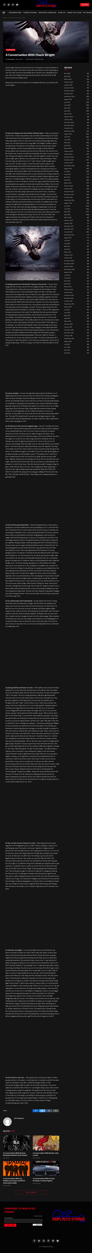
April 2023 (67, 180)
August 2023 (68, 168)
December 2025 (69, 88)
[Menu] (4, 13)
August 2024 (68, 134)
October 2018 (68, 335)
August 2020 (68, 272)
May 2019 (67, 315)
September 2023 (69, 165)
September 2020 (69, 269)
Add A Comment (31, 1192)
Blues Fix (62, 13)
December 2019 (69, 295)
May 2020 (67, 281)
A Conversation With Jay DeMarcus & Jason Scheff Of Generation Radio (14, 1180)
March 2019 (67, 321)
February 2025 (68, 116)
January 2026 (68, 85)
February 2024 (68, 151)
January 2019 (68, 327)
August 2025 (68, 99)
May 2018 (67, 350)
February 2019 (68, 324)
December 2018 (69, 330)
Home (4, 17)
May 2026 (67, 73)
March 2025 (67, 114)
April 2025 (67, 111)
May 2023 (67, 177)
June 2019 (67, 312)
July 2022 (67, 206)
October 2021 (68, 232)
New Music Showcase (47, 13)
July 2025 (67, 102)
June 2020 (67, 278)
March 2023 (67, 183)
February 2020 (68, 289)
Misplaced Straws (48, 1246)
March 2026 (67, 79)
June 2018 (67, 347)
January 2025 (68, 119)
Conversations (15, 13)
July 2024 (67, 137)
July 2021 (67, 240)
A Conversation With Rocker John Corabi (46, 1154)
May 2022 (67, 212)
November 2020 (69, 263)
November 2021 (68, 229)
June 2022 (67, 209)
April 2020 (67, 284)
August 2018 (68, 341)
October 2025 (68, 93)
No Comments (29, 59)
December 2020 (69, 261)
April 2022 (67, 214)
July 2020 (67, 275)
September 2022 (69, 200)
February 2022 (68, 220)
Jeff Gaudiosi (10, 59)
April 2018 (67, 353)
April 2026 (67, 76)
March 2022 (67, 217)
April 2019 (67, 318)
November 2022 (69, 194)
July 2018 (67, 344)
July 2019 (67, 310)
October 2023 (68, 163)
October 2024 (68, 128)
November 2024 (69, 125)
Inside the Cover (74, 13)
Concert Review (30, 13)
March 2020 (68, 286)
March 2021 (67, 252)
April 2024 (67, 145)
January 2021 (68, 258)
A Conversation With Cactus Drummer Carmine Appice (44, 1179)
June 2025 (67, 105)
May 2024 (67, 142)
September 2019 (69, 304)
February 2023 (68, 186)
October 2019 (68, 301)
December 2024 (69, 122)
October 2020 (68, 266)
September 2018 (69, 338)
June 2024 (67, 140)
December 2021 (68, 226)
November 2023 (69, 160)
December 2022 (69, 191)
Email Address (8, 1218)
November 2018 (68, 333)
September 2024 (69, 131)
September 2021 (69, 235)
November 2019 (68, 298)
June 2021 (67, 243)
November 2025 (69, 91)
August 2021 (67, 237)
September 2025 (69, 96)
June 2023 (67, 174)
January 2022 (68, 223)
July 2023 (67, 171)
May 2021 (67, 246)
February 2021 (68, 255)
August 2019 (68, 307)
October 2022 (68, 197)
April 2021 (67, 249)
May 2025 (67, 108)
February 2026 (68, 82)
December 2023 (69, 157)
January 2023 (68, 189)
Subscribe (85, 4)
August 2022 (68, 203)
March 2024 (68, 148)
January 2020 (68, 292)
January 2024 (68, 154)
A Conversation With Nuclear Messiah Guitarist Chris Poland (15, 1154)
